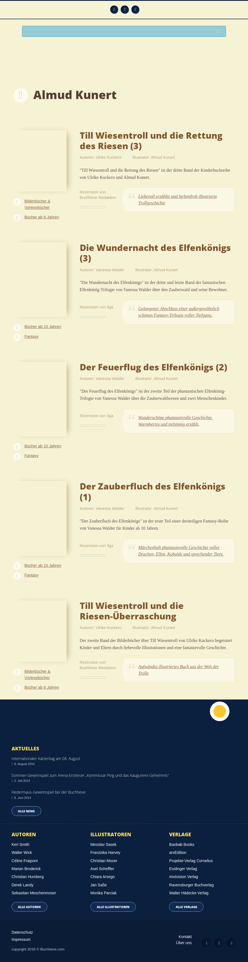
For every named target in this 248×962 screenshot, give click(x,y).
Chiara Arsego (102, 876)
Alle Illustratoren (113, 907)
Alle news (26, 811)
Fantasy (31, 336)
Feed (114, 9)
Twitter (135, 9)
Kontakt (185, 936)
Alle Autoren (29, 907)
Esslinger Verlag (183, 869)
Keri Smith (20, 844)
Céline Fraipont (25, 861)
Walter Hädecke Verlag (188, 893)
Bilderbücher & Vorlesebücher (37, 204)
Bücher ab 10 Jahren (42, 326)
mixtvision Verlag (183, 876)
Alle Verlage (186, 907)
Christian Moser (103, 861)
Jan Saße (98, 885)
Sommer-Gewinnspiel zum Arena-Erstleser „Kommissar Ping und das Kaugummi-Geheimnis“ (90, 775)
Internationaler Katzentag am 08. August (46, 758)
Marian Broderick (26, 869)
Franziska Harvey (105, 852)
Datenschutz (22, 932)
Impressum (21, 939)
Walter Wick (22, 852)
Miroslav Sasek (103, 844)
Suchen (219, 31)
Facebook (125, 9)
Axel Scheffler (102, 869)
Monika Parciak (103, 893)
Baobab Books (181, 844)
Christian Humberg (28, 876)
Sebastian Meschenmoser (34, 893)
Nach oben (219, 711)
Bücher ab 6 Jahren (41, 217)
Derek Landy (22, 885)
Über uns (184, 943)
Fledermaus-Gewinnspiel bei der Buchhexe (49, 792)
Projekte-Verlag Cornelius (191, 861)
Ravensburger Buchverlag (191, 885)
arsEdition (177, 852)
